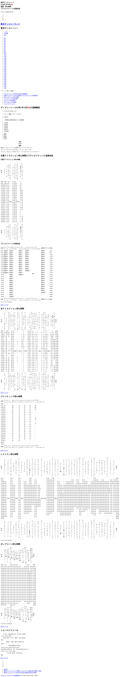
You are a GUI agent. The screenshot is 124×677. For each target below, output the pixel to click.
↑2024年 (6, 33)
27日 (5, 81)
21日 (5, 71)
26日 (5, 79)
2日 (5, 39)
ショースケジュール (9, 103)
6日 (5, 46)
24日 (5, 76)
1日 (5, 38)
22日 (5, 73)
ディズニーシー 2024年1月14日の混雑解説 (16, 93)
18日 (5, 66)
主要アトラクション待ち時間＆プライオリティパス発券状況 (21, 95)
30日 (5, 86)
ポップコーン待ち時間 (10, 102)
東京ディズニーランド (10, 24)
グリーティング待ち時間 (11, 98)
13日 (5, 58)
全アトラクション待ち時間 (11, 97)
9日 (5, 51)
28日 (5, 83)
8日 (5, 49)
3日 (5, 41)
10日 (5, 53)
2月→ (5, 35)
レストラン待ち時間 (9, 100)
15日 (5, 61)
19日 (5, 68)
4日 (5, 43)
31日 (5, 88)
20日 (5, 69)
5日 (5, 44)
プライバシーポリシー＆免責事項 (10, 675)
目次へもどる (4, 305)
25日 (5, 78)
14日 (5, 59)
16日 (5, 63)
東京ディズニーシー (9, 28)
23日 (5, 74)
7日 (5, 48)
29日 (5, 84)
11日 (5, 54)
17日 (5, 64)
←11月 (6, 31)
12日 (5, 56)
